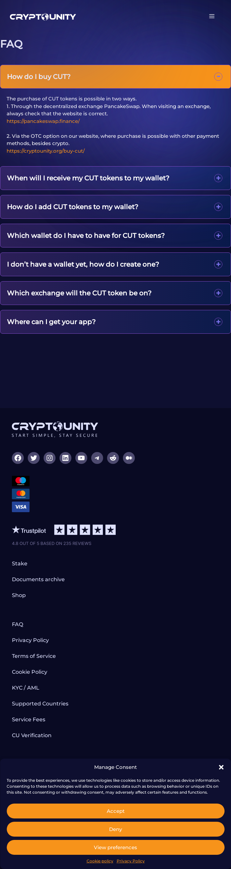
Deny (115, 829)
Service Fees (28, 719)
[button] (221, 767)
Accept (116, 811)
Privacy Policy (131, 860)
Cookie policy (100, 860)
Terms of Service (34, 656)
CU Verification (32, 735)
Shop (19, 595)
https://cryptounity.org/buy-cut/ (46, 151)
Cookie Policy (29, 672)
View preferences (115, 847)
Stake (19, 563)
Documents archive (38, 579)
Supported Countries (40, 703)
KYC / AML (25, 688)
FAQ (17, 624)
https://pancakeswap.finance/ (43, 121)
